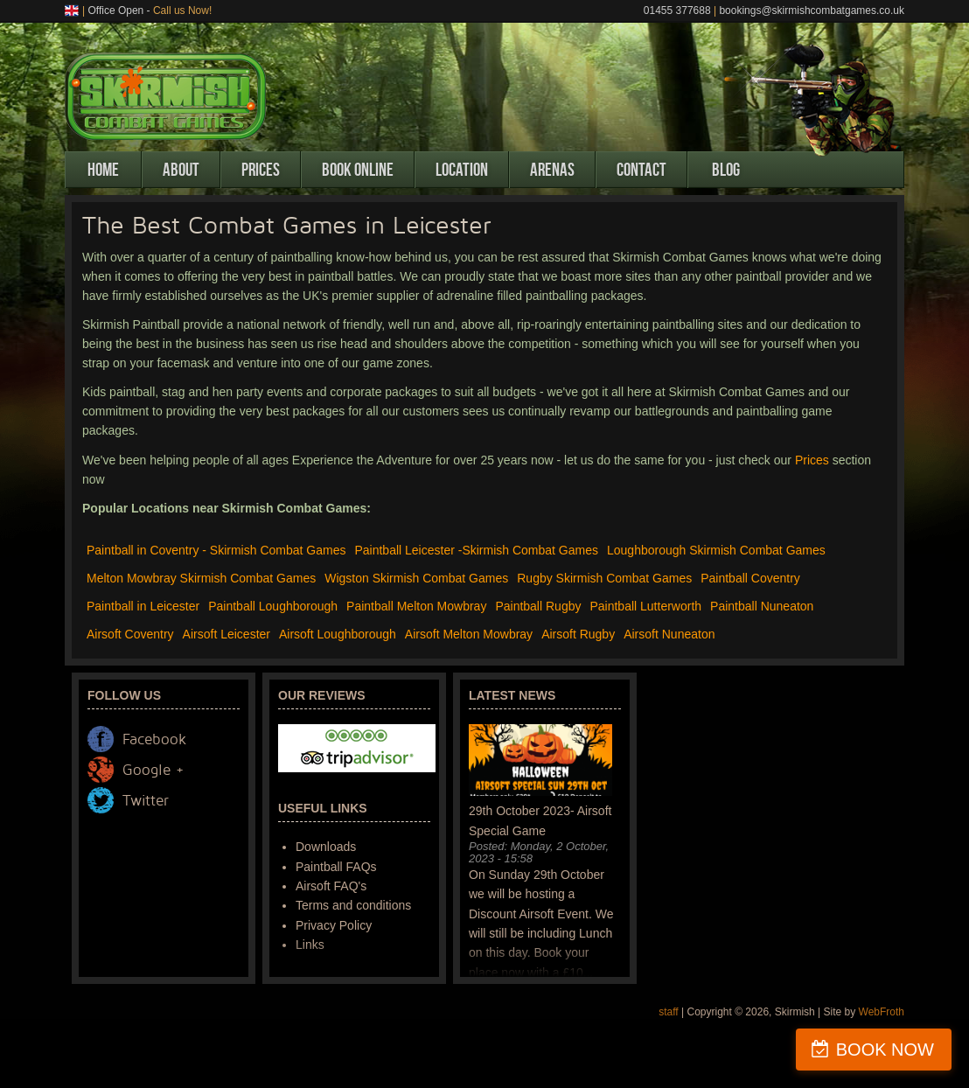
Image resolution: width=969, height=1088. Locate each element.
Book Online (358, 169)
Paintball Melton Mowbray (416, 606)
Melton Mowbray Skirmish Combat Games (201, 578)
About (181, 169)
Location (462, 169)
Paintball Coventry (750, 578)
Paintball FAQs (336, 867)
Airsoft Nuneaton (669, 634)
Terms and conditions (353, 905)
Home (103, 169)
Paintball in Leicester (143, 606)
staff (668, 1012)
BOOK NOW (885, 1049)
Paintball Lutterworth (645, 606)
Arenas (552, 169)
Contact (641, 169)
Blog (726, 169)
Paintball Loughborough (273, 606)
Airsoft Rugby (578, 634)
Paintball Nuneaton (761, 606)
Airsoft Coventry (130, 634)
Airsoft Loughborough (337, 634)
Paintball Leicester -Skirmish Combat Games (476, 550)
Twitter (145, 800)
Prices (260, 169)
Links (310, 945)
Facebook (154, 739)
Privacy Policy (334, 925)
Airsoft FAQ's (331, 886)
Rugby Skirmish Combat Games (604, 578)
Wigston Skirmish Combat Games (416, 578)
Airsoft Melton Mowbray (469, 634)
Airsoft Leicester (226, 634)
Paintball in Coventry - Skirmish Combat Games (216, 550)
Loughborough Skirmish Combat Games (716, 550)
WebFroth (881, 1012)
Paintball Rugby (538, 606)
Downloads (326, 847)
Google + (153, 770)
